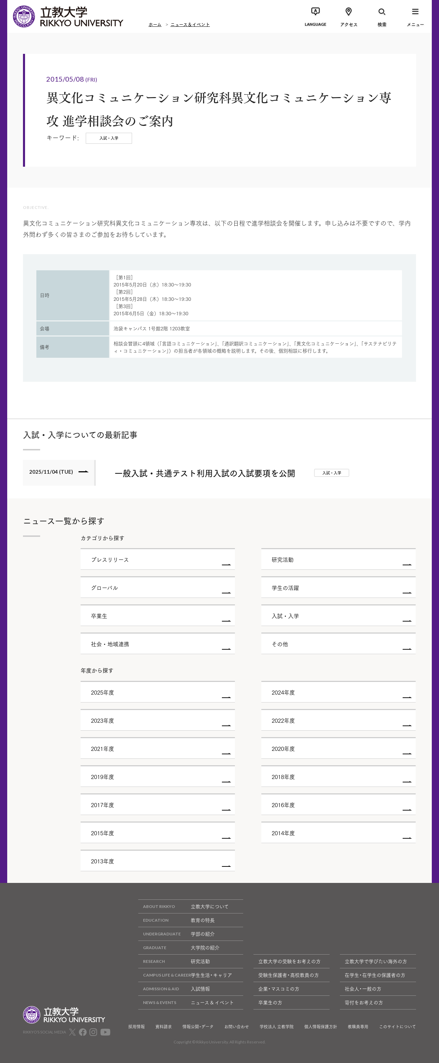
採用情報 (136, 1027)
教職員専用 (358, 1027)
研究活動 (174, 961)
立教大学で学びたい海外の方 (376, 961)
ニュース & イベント (186, 1002)
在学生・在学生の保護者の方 (375, 974)
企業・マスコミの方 (278, 988)
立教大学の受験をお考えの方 (289, 961)
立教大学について (183, 906)
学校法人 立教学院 (277, 1027)
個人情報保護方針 (320, 1027)
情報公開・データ (198, 1027)
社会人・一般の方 (363, 988)
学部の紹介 (176, 934)
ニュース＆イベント (190, 24)
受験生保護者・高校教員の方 (288, 974)
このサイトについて (397, 1027)
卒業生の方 (270, 1002)
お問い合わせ (236, 1027)
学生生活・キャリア (185, 975)
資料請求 (163, 1027)
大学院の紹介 (179, 947)
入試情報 (174, 988)
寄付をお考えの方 (364, 1002)
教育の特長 (176, 920)
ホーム (155, 24)
